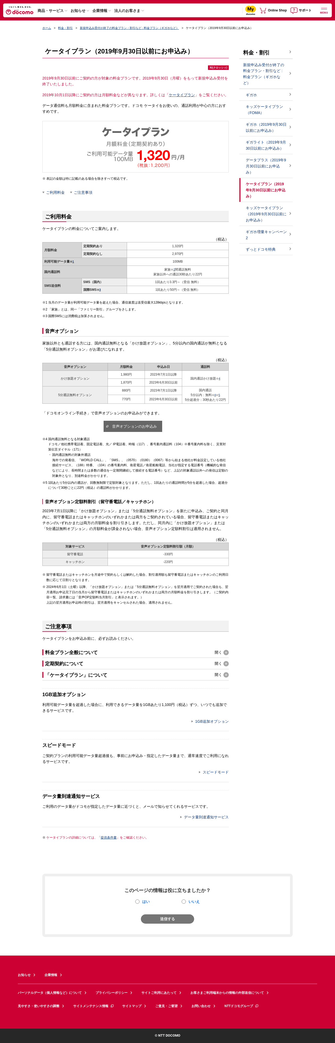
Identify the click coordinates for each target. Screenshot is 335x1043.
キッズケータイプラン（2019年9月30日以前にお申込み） (266, 214)
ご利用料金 (55, 192)
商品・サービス (51, 11)
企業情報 (99, 11)
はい (146, 901)
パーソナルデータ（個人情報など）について (50, 993)
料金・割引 (65, 28)
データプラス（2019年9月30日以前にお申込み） (266, 166)
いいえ (194, 901)
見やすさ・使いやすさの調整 (38, 1006)
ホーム (46, 28)
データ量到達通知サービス (206, 817)
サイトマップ (131, 1006)
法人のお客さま (127, 11)
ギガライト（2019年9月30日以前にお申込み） (266, 145)
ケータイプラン (182, 95)
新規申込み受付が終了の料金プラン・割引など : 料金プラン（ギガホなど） (129, 28)
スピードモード (216, 772)
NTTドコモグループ (241, 1006)
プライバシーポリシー (112, 993)
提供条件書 (109, 837)
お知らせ (78, 11)
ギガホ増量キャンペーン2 (266, 235)
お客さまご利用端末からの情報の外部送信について (227, 993)
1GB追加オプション (212, 721)
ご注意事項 (83, 192)
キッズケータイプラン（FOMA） (264, 109)
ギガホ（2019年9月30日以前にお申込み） (266, 127)
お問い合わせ (201, 1006)
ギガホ (251, 95)
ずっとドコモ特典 (261, 249)
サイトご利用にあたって (159, 993)
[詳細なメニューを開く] (324, 10)
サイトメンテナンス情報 (93, 1006)
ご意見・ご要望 (166, 1006)
